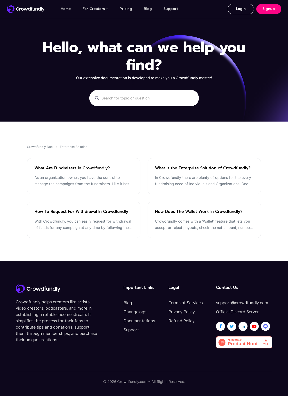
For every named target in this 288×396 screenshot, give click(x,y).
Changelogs (135, 311)
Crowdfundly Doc (40, 147)
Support (171, 9)
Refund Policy (182, 320)
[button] (95, 9)
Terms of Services (186, 302)
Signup (269, 9)
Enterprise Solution (73, 147)
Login (241, 9)
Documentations (139, 320)
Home (66, 9)
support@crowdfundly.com (242, 302)
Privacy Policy (182, 311)
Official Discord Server (237, 311)
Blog (148, 9)
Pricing (126, 9)
